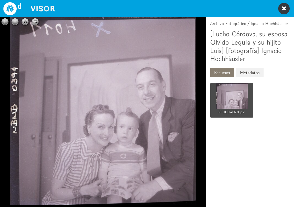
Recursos (222, 72)
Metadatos (250, 72)
